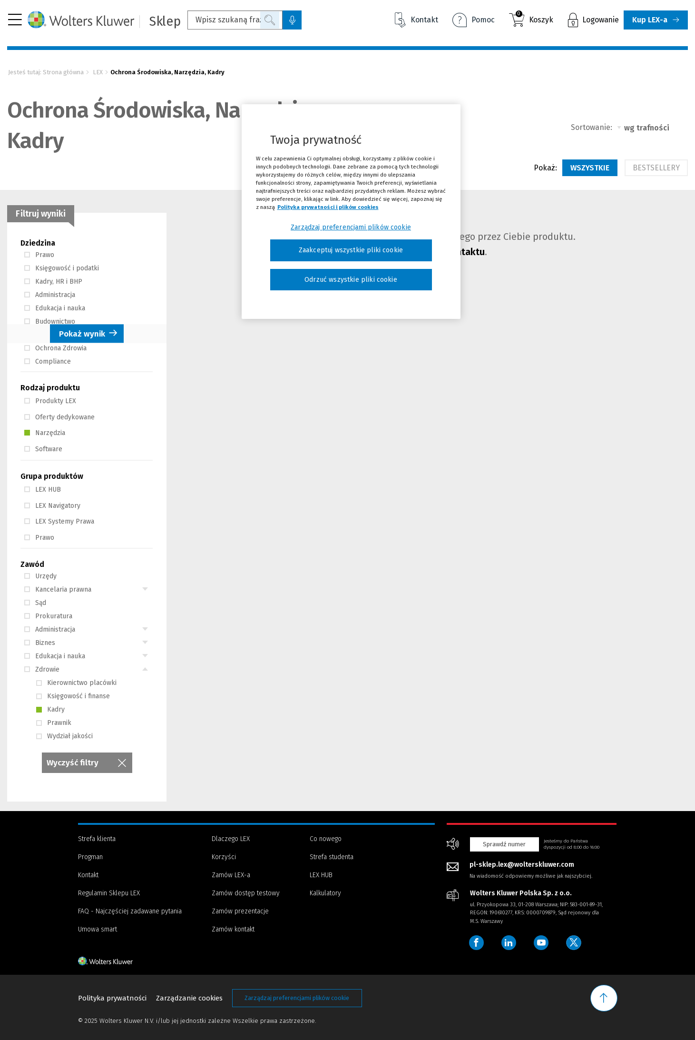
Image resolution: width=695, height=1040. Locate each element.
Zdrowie (41, 669)
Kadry (50, 709)
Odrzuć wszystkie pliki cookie (350, 280)
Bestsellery (656, 167)
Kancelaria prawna (57, 589)
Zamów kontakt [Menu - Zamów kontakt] (233, 929)
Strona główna (63, 72)
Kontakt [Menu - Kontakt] (88, 875)
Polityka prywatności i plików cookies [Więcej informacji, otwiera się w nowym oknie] (328, 207)
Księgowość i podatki (61, 268)
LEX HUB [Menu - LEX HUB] (321, 875)
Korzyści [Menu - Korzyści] (224, 857)
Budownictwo (49, 321)
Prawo (39, 255)
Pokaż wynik (82, 334)
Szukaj (269, 20)
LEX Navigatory (52, 506)
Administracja (49, 295)
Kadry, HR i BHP (53, 281)
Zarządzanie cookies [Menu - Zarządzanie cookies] (189, 998)
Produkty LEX (50, 401)
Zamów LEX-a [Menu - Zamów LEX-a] (231, 875)
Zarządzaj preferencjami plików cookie (297, 997)
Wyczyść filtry (72, 763)
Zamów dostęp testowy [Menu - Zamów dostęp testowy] (246, 893)
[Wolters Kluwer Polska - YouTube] (542, 943)
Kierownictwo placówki (76, 683)
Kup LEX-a (649, 19)
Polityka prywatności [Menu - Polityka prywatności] (112, 998)
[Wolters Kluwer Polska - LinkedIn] (509, 943)
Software (43, 449)
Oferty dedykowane (59, 417)
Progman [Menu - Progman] (90, 857)
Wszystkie (589, 167)
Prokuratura (48, 616)
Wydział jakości (64, 736)
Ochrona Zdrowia (55, 348)
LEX (98, 72)
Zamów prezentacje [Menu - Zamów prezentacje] (240, 911)
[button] (15, 20)
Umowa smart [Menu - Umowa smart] (97, 929)
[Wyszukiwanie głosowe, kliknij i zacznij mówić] (292, 20)
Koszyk (534, 18)
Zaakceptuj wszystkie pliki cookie (351, 250)
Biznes (39, 643)
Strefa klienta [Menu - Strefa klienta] (97, 839)
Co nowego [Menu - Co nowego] (326, 839)
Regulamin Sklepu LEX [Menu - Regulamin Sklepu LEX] (109, 893)
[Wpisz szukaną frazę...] (235, 20)
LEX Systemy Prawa (59, 521)
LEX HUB (42, 489)
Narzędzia (44, 433)
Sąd (35, 603)
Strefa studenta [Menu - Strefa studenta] (331, 857)
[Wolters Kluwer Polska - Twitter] (575, 943)
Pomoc (473, 21)
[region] (351, 211)
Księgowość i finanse (73, 696)
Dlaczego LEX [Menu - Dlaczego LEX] (231, 839)
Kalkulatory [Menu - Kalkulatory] (325, 893)
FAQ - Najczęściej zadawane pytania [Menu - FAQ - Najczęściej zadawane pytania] (130, 911)
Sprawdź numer (504, 844)
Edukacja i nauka (54, 308)
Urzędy (40, 576)
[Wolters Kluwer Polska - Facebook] (476, 943)
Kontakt (416, 20)
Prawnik (53, 723)
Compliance (47, 361)
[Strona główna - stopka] (122, 961)
